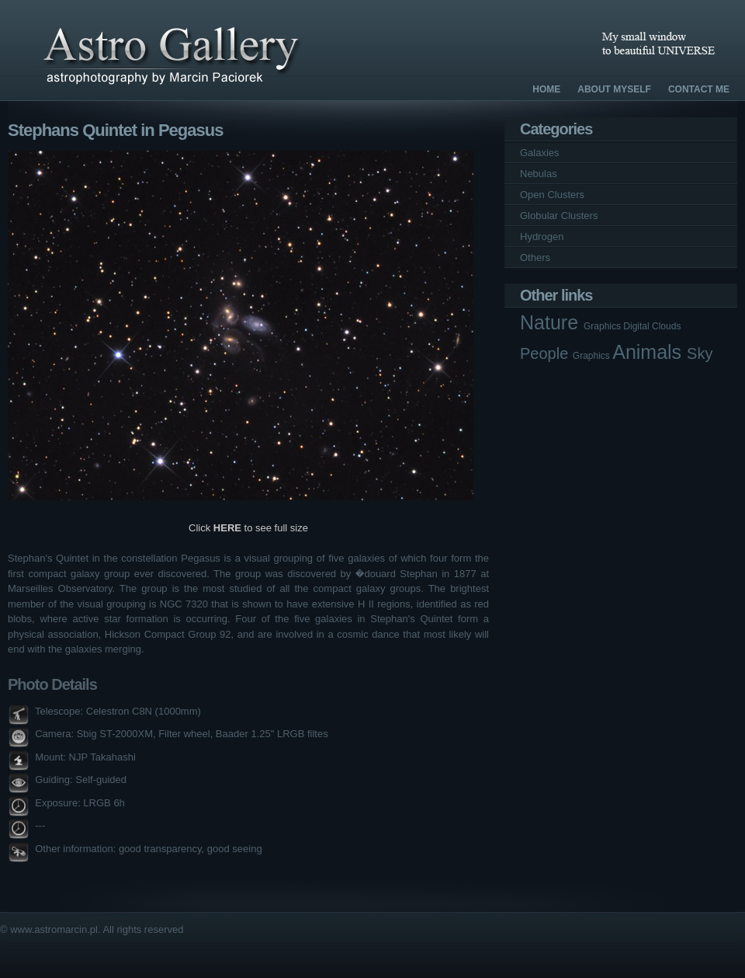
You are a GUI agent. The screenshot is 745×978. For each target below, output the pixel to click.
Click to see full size (248, 528)
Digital (637, 326)
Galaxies (540, 152)
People (546, 353)
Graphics (603, 326)
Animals (649, 352)
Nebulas (538, 173)
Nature (552, 322)
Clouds (666, 326)
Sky (699, 353)
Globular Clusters (559, 215)
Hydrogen (541, 236)
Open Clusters (552, 194)
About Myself (614, 89)
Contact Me (698, 89)
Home (546, 89)
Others (535, 257)
